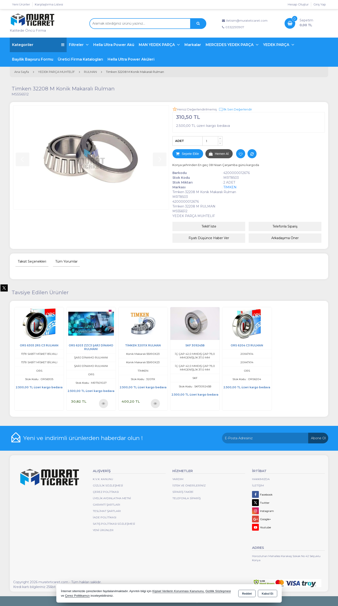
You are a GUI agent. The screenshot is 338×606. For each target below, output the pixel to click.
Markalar (192, 45)
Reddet (247, 593)
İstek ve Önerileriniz (189, 485)
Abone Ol (318, 438)
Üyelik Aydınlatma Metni (112, 498)
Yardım (177, 479)
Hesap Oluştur (298, 4)
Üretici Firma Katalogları (80, 59)
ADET (179, 141)
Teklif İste (209, 226)
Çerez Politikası (106, 491)
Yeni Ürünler (103, 530)
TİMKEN (230, 187)
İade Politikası (104, 517)
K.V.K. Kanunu (103, 479)
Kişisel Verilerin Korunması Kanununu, (178, 591)
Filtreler (77, 45)
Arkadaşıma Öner (285, 238)
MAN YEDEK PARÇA (157, 45)
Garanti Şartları (106, 504)
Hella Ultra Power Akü (113, 45)
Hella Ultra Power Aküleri (131, 59)
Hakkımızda (261, 479)
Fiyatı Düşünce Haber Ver (209, 238)
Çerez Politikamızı (77, 595)
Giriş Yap (319, 4)
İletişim (258, 485)
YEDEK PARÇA (276, 45)
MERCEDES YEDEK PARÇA (230, 45)
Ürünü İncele (103, 403)
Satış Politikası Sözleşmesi (114, 523)
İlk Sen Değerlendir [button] (235, 109)
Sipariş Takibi (182, 491)
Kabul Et (267, 593)
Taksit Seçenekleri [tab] (32, 261)
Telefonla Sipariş (285, 226)
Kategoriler (38, 44)
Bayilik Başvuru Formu (32, 59)
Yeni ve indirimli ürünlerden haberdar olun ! (83, 438)
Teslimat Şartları (107, 511)
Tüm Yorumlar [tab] (66, 261)
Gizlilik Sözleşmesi (108, 485)
